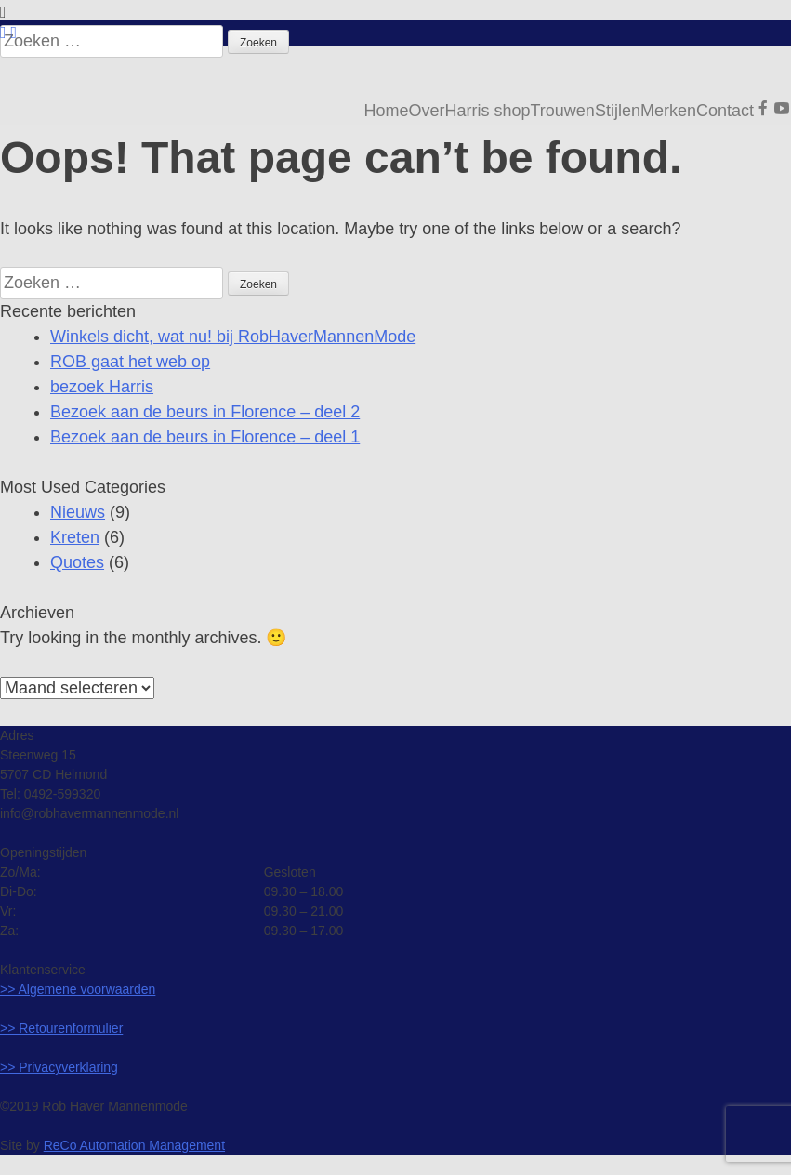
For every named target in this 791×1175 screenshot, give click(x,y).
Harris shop (487, 110)
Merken (668, 110)
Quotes (77, 562)
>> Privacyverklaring (59, 1067)
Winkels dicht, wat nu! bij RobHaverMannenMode (232, 336)
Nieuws (77, 512)
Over (426, 110)
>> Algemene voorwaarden (77, 989)
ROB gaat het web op (130, 361)
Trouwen (563, 110)
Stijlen (617, 110)
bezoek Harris (101, 386)
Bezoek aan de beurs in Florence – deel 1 (205, 437)
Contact (725, 110)
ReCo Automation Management (134, 1145)
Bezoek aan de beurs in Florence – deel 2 (205, 412)
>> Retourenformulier (61, 1028)
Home (385, 110)
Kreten (74, 537)
